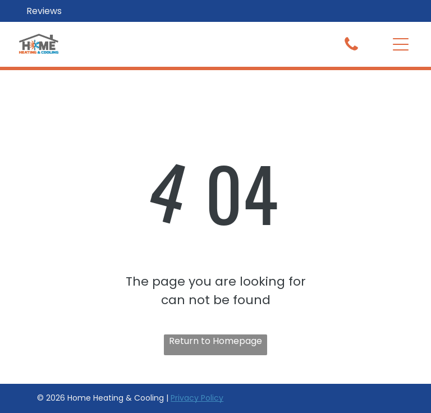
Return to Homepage (215, 340)
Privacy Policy (197, 397)
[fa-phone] (351, 49)
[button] (401, 44)
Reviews (44, 10)
